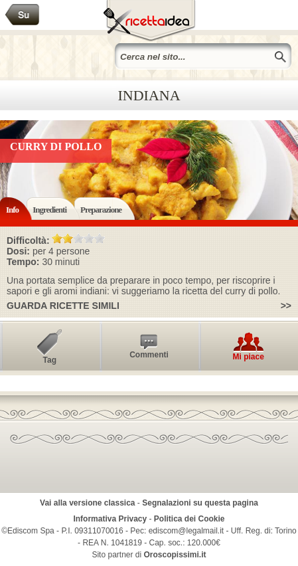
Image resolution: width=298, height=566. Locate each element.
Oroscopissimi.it (175, 554)
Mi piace (247, 356)
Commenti (149, 354)
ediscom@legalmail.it (186, 530)
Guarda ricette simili (63, 305)
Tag (49, 360)
